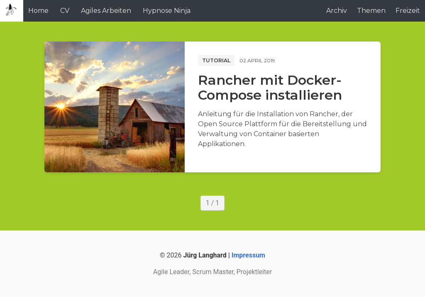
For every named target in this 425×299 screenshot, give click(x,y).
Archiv (336, 11)
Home (38, 11)
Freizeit (408, 11)
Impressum (248, 255)
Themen (371, 11)
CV (64, 11)
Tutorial (216, 60)
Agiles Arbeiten (106, 11)
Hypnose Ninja (167, 11)
